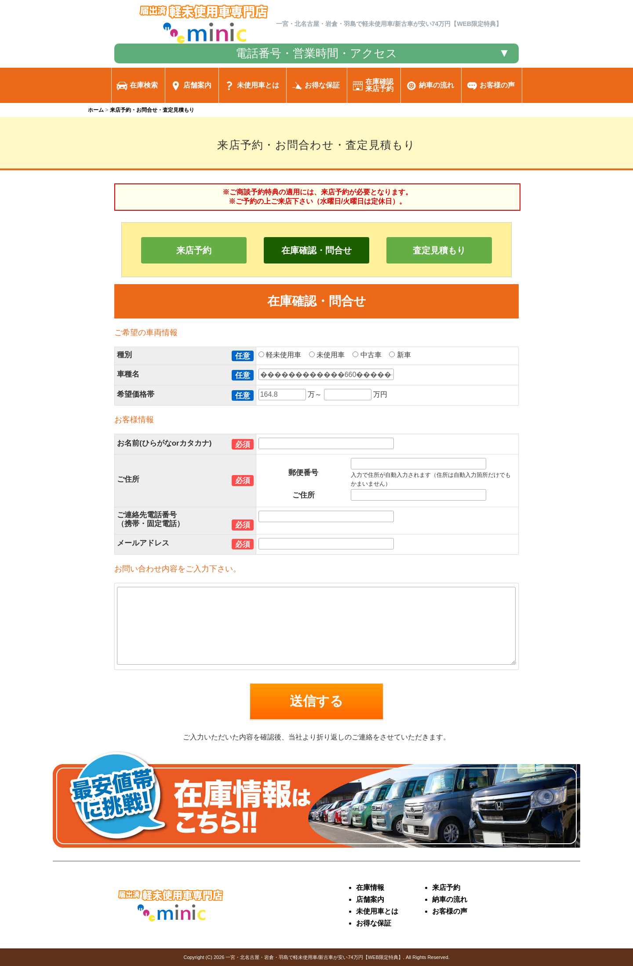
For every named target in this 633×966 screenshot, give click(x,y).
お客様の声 (449, 911)
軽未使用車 (282, 355)
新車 (403, 355)
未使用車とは (377, 911)
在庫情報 (370, 887)
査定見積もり (439, 250)
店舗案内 (370, 899)
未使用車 (330, 355)
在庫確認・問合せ (316, 250)
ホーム (96, 110)
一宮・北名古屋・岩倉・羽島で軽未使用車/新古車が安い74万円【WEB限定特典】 (314, 957)
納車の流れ (449, 899)
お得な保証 (373, 923)
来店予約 (193, 250)
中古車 (370, 355)
